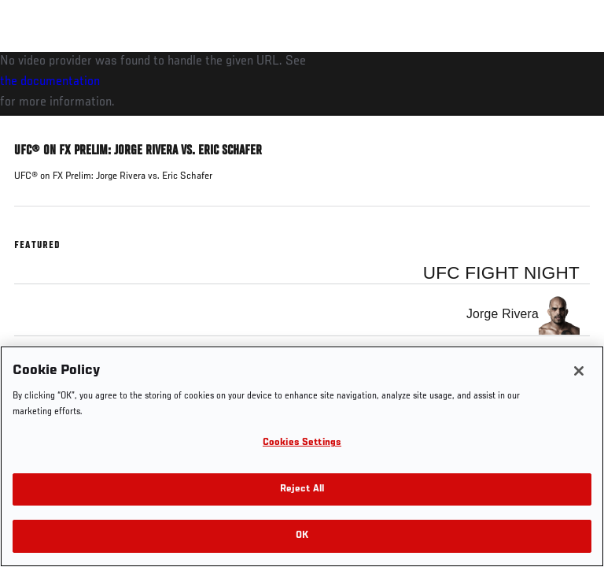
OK (302, 536)
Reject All (302, 489)
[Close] (579, 371)
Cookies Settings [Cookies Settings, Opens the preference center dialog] (302, 443)
